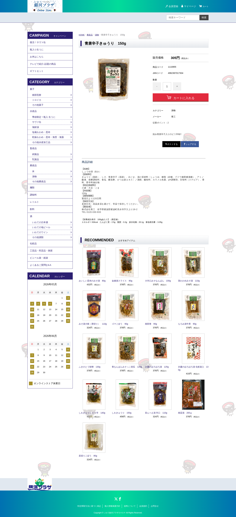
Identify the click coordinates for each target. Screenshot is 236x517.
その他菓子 (38, 112)
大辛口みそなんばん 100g (158, 281)
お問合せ (155, 506)
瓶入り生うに (37, 51)
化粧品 (33, 264)
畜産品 (33, 159)
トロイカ (37, 107)
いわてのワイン (40, 252)
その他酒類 (38, 258)
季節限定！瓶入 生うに (44, 126)
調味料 (33, 210)
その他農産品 (39, 195)
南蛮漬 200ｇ (185, 413)
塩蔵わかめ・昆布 (41, 142)
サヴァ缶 (37, 131)
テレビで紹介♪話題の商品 (44, 68)
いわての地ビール (41, 247)
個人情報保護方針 (112, 506)
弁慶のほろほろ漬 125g (157, 367)
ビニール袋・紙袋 (39, 281)
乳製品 (35, 171)
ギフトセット (37, 76)
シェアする (189, 144)
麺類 (32, 202)
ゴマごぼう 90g (120, 324)
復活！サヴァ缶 (38, 43)
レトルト (35, 218)
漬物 (98, 35)
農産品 (90, 35)
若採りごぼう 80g (88, 456)
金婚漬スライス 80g (122, 281)
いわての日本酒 (40, 242)
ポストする (171, 144)
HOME (82, 35)
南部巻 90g (151, 324)
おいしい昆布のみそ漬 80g (92, 281)
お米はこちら (37, 59)
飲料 (32, 227)
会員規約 (143, 506)
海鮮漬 (35, 136)
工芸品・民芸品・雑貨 (42, 273)
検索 (204, 17)
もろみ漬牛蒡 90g (187, 324)
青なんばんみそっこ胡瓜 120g (127, 367)
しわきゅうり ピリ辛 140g (92, 413)
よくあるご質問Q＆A (41, 289)
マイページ (189, 6)
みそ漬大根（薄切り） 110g (93, 324)
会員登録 (172, 6)
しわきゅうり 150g (121, 413)
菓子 (32, 95)
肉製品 (35, 166)
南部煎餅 (37, 102)
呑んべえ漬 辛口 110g (156, 413)
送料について (130, 506)
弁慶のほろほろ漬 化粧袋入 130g (193, 368)
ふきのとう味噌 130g (89, 367)
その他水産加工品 (41, 152)
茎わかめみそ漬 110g (189, 281)
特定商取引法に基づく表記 (89, 506)
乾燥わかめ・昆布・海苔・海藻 (49, 147)
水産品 (33, 119)
